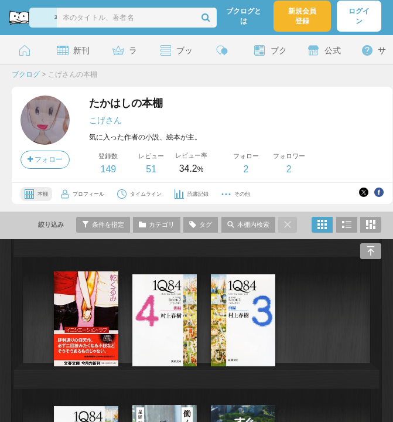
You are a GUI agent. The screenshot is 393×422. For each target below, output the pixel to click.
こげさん (105, 120)
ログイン (359, 16)
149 (108, 169)
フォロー (45, 159)
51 (151, 169)
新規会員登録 (302, 16)
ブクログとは (243, 16)
